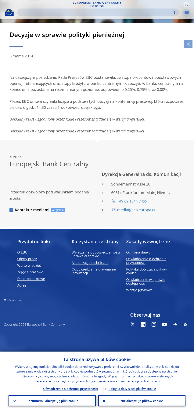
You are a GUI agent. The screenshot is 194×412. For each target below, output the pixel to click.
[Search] (95, 12)
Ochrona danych (139, 252)
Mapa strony (14, 300)
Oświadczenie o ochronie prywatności (146, 261)
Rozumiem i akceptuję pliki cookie (52, 401)
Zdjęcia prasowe (30, 272)
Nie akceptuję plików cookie (141, 401)
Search (174, 12)
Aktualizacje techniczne (90, 262)
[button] (186, 4)
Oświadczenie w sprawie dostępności (145, 281)
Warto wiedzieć (29, 265)
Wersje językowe (139, 290)
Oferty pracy (27, 259)
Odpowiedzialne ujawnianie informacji (94, 271)
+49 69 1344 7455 (132, 201)
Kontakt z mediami (32, 209)
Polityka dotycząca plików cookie (146, 271)
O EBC (22, 252)
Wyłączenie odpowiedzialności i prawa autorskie (96, 254)
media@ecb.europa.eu (136, 209)
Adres (21, 285)
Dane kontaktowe (31, 278)
